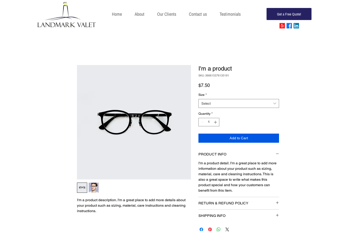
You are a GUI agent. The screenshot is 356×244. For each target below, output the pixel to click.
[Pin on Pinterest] (210, 229)
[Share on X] (227, 229)
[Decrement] (202, 122)
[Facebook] (289, 25)
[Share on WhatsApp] (218, 229)
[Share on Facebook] (201, 229)
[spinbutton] (209, 122)
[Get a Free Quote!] (289, 14)
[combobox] (238, 103)
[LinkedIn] (296, 25)
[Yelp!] (282, 25)
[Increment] (216, 122)
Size (202, 95)
